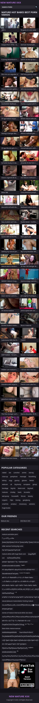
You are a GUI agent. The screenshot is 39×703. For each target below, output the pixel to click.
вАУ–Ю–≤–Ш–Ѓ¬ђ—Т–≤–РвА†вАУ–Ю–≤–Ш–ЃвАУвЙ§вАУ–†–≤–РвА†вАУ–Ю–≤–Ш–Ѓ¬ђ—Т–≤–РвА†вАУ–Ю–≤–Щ (18, 621)
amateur (14, 504)
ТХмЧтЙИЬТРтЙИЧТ (26, 632)
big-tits (13, 488)
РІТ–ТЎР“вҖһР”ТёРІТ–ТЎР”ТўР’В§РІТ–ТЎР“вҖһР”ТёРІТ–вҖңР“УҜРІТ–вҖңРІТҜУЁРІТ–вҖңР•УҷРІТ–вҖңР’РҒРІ (18, 644)
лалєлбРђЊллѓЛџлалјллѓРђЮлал (13, 660)
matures (5, 492)
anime (24, 473)
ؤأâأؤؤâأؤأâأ (32, 554)
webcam (5, 484)
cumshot (16, 473)
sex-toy (31, 473)
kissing (18, 500)
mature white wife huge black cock (14, 554)
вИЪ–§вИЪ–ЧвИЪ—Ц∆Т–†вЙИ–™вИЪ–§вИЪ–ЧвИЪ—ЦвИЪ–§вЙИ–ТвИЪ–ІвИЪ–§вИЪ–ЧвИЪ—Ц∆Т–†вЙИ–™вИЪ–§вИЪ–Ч (19, 585)
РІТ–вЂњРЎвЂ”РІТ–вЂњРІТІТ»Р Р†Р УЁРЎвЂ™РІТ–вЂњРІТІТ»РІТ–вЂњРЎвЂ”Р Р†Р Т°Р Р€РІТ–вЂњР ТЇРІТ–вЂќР (18, 570)
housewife (14, 496)
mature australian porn (10, 534)
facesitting (32, 477)
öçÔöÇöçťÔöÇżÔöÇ (13, 558)
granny (17, 480)
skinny (4, 480)
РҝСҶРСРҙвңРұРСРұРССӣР (11, 550)
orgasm (4, 500)
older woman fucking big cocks (12, 546)
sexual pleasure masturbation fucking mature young (17, 601)
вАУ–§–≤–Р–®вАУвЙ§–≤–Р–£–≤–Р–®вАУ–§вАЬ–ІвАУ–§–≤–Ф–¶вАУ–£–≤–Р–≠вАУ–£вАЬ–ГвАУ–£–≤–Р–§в (19, 577)
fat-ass (23, 496)
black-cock (21, 488)
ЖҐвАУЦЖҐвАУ (7, 609)
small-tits (5, 504)
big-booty (17, 484)
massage (23, 477)
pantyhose (13, 477)
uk (11, 484)
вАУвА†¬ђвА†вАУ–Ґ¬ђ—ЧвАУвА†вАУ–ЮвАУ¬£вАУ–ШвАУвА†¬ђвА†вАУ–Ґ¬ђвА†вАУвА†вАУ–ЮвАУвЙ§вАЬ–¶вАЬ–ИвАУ (18, 562)
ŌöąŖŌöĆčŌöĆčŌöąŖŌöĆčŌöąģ (13, 624)
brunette (27, 492)
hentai (31, 480)
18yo (11, 500)
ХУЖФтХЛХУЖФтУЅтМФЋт (11, 566)
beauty (30, 496)
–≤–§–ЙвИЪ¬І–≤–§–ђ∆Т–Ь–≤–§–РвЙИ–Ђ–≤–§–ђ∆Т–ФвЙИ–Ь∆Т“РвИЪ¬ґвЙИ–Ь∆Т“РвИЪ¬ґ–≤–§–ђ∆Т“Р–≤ (19, 581)
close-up (5, 477)
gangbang (26, 500)
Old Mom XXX (25, 521)
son (3, 558)
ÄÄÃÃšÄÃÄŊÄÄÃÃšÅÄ (9, 632)
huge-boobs (6, 508)
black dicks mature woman (11, 628)
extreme (32, 504)
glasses (24, 480)
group (35, 484)
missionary (23, 504)
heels (19, 492)
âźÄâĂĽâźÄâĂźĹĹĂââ (9, 652)
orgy (10, 480)
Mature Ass (5, 521)
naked (4, 473)
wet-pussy (5, 496)
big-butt (30, 488)
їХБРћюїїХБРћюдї (8, 593)
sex (10, 473)
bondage (5, 488)
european (27, 484)
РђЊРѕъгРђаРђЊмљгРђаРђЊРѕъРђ (14, 648)
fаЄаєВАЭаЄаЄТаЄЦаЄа (10, 574)
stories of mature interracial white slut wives (17, 613)
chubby (12, 492)
